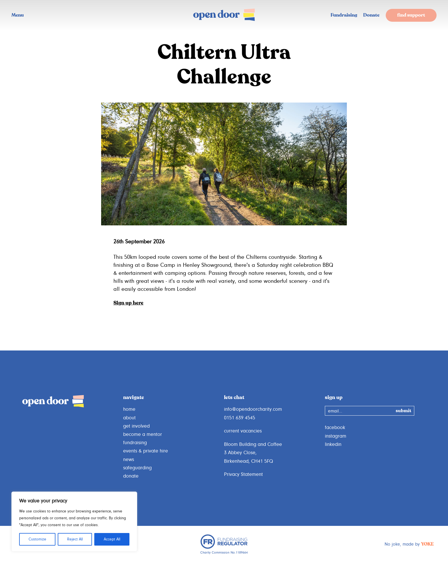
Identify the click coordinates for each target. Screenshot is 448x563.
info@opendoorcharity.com (253, 409)
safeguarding (137, 468)
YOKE (427, 544)
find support (411, 15)
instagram (335, 436)
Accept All (112, 539)
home (129, 409)
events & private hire (145, 451)
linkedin (333, 444)
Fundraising (344, 15)
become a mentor (142, 434)
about (129, 418)
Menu (17, 15)
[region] (74, 522)
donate (131, 476)
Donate (371, 15)
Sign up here (128, 303)
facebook (335, 427)
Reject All (75, 539)
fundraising (135, 443)
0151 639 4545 (239, 418)
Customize (37, 539)
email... (335, 411)
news (128, 459)
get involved (136, 426)
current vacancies (243, 431)
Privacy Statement (243, 474)
